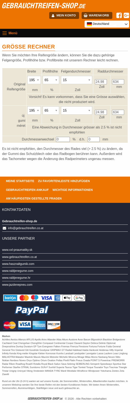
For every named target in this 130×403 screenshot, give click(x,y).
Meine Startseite (20, 181)
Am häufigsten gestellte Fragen (34, 198)
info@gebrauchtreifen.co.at (25, 228)
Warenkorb (99, 15)
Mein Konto (66, 15)
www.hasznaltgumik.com (18, 264)
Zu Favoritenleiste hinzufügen (64, 181)
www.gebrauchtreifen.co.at (19, 257)
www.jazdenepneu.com (17, 284)
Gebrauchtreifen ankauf (27, 190)
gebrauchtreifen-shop (43, 5)
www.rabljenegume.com (17, 270)
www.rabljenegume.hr (16, 277)
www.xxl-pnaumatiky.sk (17, 249)
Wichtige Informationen (72, 190)
